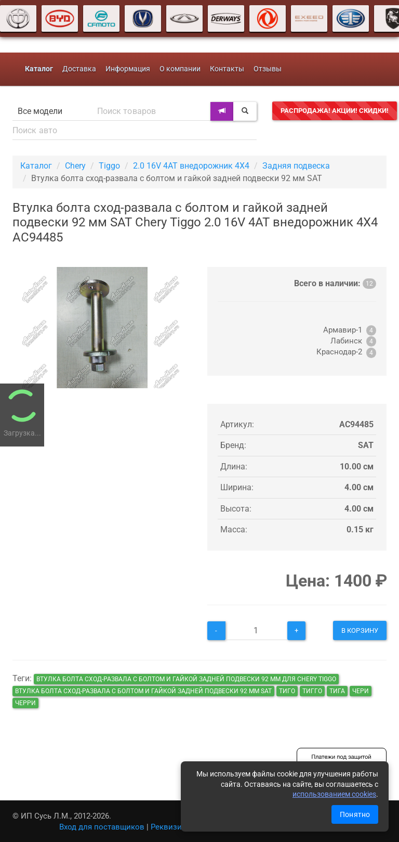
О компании (180, 69)
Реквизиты (171, 827)
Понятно (355, 814)
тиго (287, 691)
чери (360, 691)
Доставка (79, 69)
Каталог (36, 166)
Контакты (227, 69)
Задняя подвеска (296, 166)
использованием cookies (334, 794)
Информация (127, 69)
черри (25, 703)
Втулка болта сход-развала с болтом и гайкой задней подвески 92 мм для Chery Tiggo (186, 679)
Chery (75, 166)
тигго (312, 691)
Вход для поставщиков (101, 827)
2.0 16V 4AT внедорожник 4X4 (191, 166)
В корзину (359, 630)
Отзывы (268, 69)
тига (337, 691)
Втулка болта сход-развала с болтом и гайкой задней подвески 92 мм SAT (143, 691)
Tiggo (109, 166)
